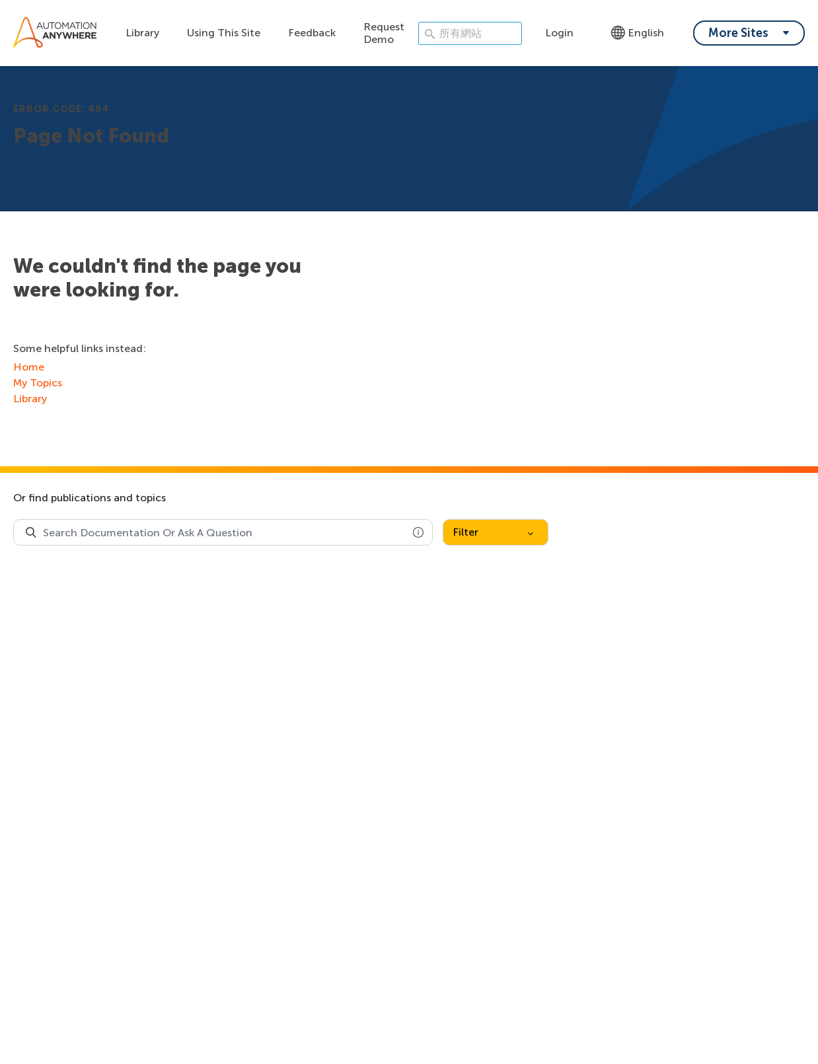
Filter (493, 532)
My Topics (37, 382)
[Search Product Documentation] (31, 532)
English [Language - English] (637, 32)
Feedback (312, 32)
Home (28, 366)
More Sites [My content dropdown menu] (738, 33)
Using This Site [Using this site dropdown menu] (223, 32)
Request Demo (383, 33)
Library (142, 32)
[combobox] (223, 532)
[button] (418, 532)
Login (559, 32)
